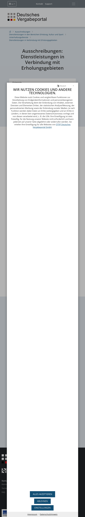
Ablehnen (42, 501)
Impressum (32, 514)
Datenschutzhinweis (48, 514)
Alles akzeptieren (42, 494)
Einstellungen (42, 507)
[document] (42, 288)
